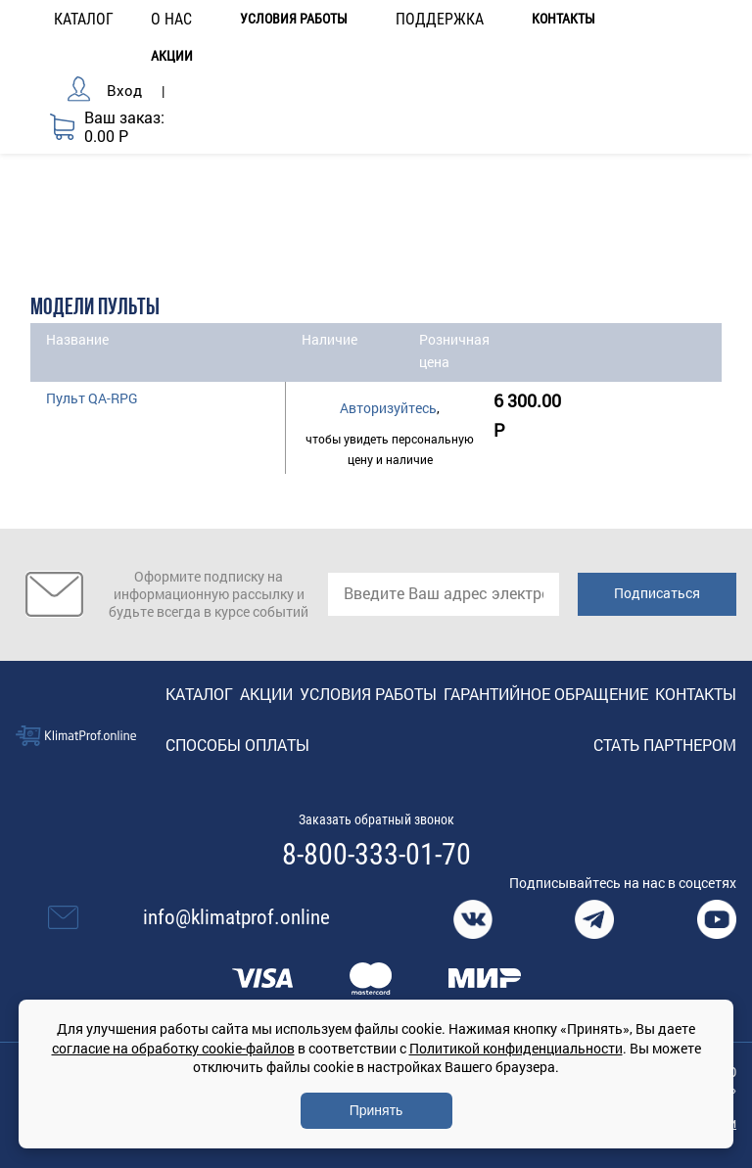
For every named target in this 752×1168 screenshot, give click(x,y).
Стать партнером (664, 744)
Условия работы (294, 19)
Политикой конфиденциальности (516, 1048)
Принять (376, 1110)
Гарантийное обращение (546, 693)
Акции (172, 56)
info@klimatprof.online (236, 917)
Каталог (199, 693)
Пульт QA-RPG (92, 398)
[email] (443, 594)
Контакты (563, 19)
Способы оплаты (237, 744)
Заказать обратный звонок (376, 819)
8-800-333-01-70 (376, 854)
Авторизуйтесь (388, 407)
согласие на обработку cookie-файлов (173, 1048)
